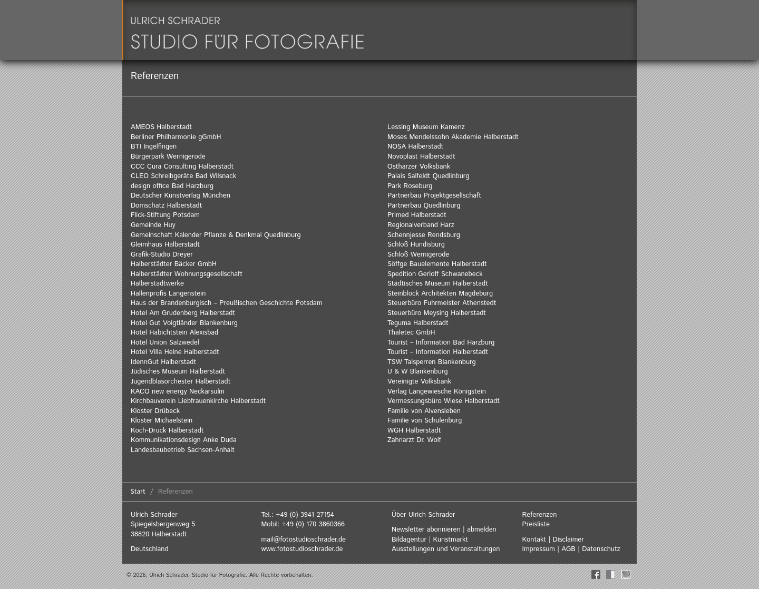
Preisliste (536, 524)
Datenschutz (601, 549)
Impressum (538, 549)
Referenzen (539, 515)
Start (137, 492)
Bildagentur (409, 540)
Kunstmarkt (450, 540)
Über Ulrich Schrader (423, 515)
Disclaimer (568, 540)
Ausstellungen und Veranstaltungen (446, 549)
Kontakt (534, 540)
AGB (568, 549)
